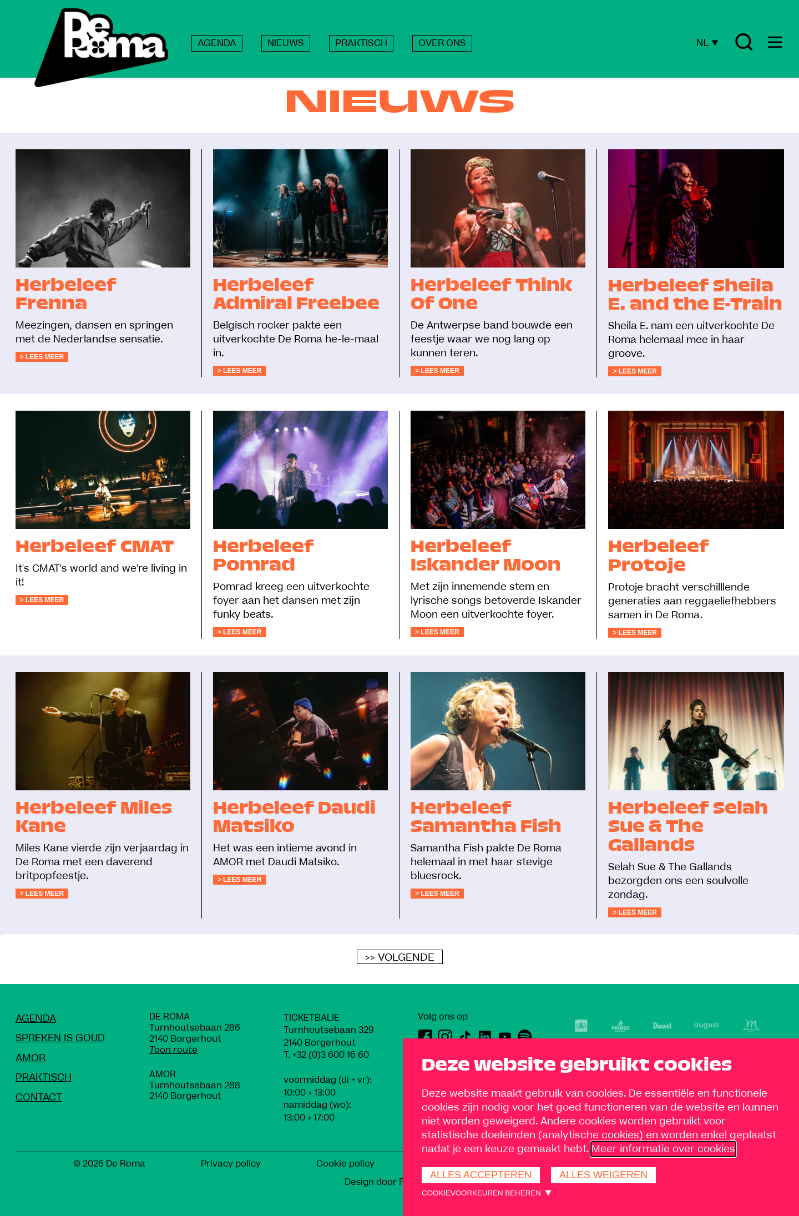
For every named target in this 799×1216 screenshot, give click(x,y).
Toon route (173, 1050)
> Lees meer (42, 357)
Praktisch (44, 1077)
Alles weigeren (603, 1174)
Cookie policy (345, 1164)
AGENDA (217, 43)
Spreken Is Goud (60, 1038)
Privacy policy (231, 1164)
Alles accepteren (481, 1174)
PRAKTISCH (361, 43)
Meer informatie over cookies (663, 1149)
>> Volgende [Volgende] (399, 957)
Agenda (36, 1019)
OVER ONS (442, 43)
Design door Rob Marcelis (400, 1182)
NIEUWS (285, 43)
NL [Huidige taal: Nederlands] (707, 42)
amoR (30, 1058)
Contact (39, 1097)
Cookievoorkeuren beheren (481, 1193)
